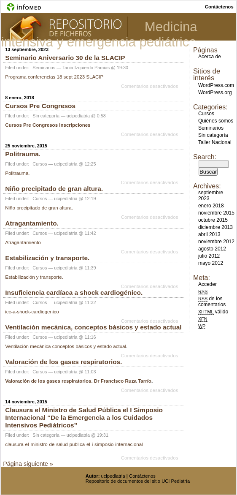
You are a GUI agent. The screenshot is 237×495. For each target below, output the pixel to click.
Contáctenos (142, 476)
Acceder (207, 284)
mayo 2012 (210, 263)
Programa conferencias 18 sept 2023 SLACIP (54, 76)
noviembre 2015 (216, 213)
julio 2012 (209, 256)
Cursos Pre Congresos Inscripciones (47, 125)
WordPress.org (215, 92)
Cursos (39, 163)
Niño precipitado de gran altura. (54, 188)
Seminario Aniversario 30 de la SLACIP (65, 57)
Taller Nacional (215, 142)
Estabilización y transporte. (47, 257)
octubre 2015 (213, 220)
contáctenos (219, 6)
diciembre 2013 (215, 227)
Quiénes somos (215, 121)
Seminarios (43, 67)
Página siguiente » (28, 463)
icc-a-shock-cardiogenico (32, 311)
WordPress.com (216, 85)
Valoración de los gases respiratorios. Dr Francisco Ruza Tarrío (78, 380)
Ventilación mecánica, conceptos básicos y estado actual (93, 327)
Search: (204, 156)
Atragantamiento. (32, 223)
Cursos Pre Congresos (40, 105)
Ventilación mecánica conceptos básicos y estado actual (65, 346)
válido (213, 312)
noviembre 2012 (216, 242)
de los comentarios (212, 301)
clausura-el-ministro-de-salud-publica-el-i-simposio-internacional (74, 444)
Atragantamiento (23, 242)
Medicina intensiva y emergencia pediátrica (99, 34)
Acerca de (209, 57)
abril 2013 (209, 234)
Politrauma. (22, 154)
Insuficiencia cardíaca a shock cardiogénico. (74, 292)
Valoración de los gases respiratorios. (63, 361)
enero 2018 (211, 206)
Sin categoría (45, 115)
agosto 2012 (212, 249)
